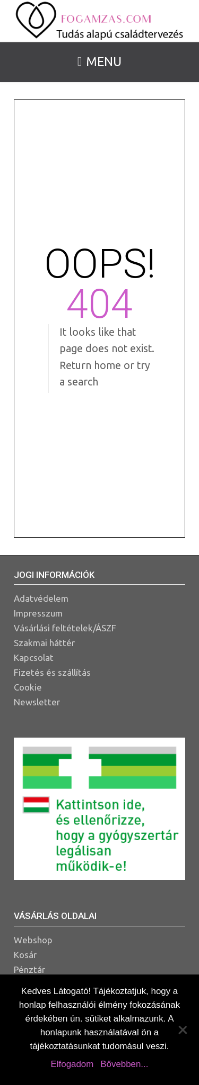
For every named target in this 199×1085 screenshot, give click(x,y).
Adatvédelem (41, 598)
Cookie (28, 687)
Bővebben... (124, 1064)
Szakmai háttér (44, 643)
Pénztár (29, 969)
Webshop (33, 940)
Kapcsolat (34, 657)
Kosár (25, 955)
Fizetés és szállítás (52, 672)
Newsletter (37, 702)
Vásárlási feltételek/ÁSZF (65, 628)
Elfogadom (72, 1064)
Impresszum (38, 613)
